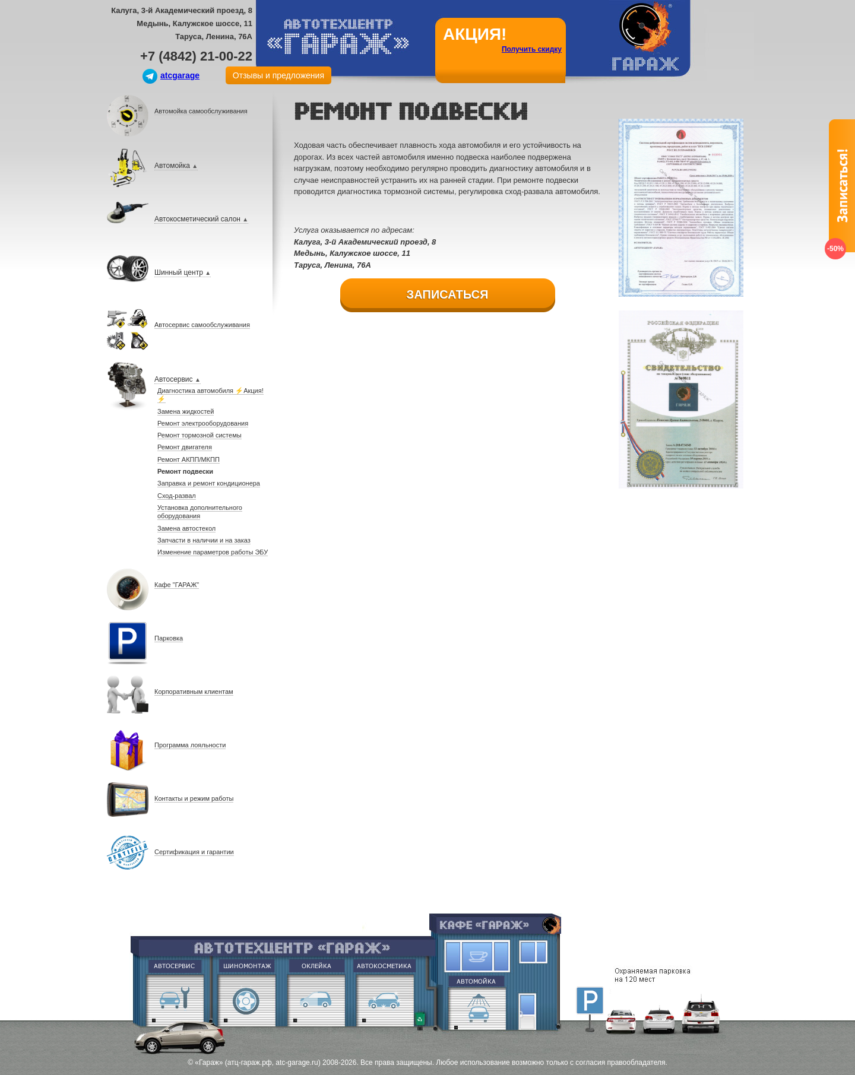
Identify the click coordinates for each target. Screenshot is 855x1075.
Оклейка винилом (316, 1000)
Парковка (589, 1000)
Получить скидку (532, 49)
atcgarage (180, 75)
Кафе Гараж (478, 956)
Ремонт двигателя (174, 1000)
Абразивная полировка (385, 1000)
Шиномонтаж (246, 1000)
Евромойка (478, 1001)
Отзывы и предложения (278, 75)
